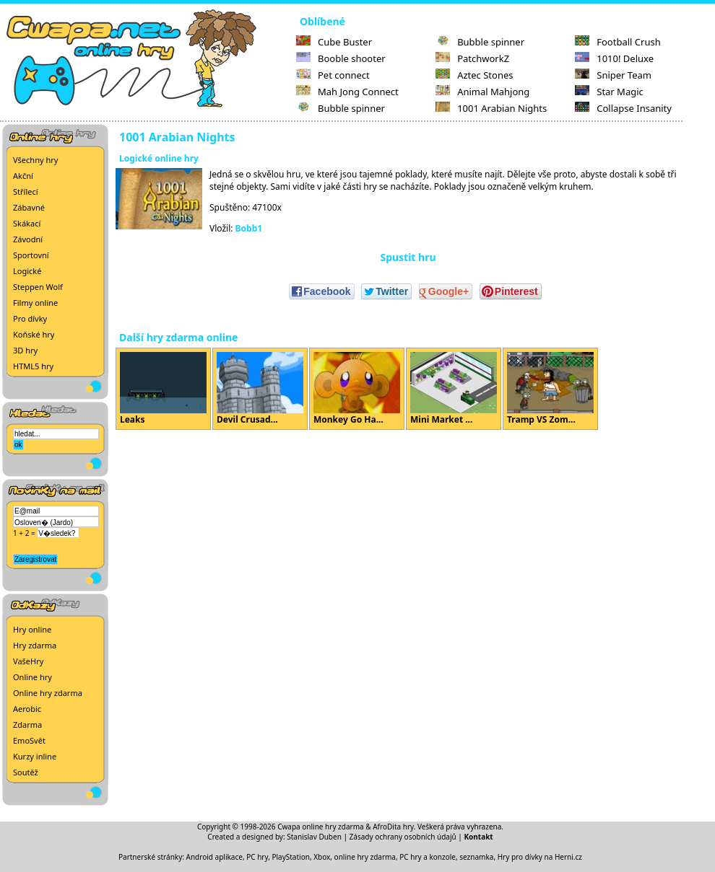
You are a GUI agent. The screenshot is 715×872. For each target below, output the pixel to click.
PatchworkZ (472, 58)
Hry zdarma (34, 645)
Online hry (32, 676)
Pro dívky (30, 318)
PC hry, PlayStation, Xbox (288, 857)
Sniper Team (613, 75)
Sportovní (31, 255)
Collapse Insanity (623, 108)
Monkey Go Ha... (356, 389)
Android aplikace (214, 857)
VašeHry (28, 661)
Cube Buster (334, 41)
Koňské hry (33, 334)
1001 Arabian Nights (491, 108)
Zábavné (29, 207)
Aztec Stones (474, 75)
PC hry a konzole (427, 857)
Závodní (28, 239)
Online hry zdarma (47, 692)
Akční (23, 175)
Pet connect (333, 75)
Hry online (32, 629)
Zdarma (27, 724)
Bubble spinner (340, 108)
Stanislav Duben (314, 837)
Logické (27, 270)
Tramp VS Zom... (550, 389)
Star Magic (609, 91)
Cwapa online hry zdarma (320, 827)
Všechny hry (35, 159)
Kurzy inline (34, 756)
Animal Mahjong (482, 91)
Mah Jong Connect (347, 91)
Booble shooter (341, 58)
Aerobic (27, 708)
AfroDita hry (393, 827)
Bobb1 (249, 228)
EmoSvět (29, 740)
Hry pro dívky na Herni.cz (540, 857)
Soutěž (25, 772)
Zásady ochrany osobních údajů (403, 837)
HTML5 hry (33, 366)
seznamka (476, 857)
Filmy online (35, 302)
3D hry (25, 350)
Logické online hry (159, 158)
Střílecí (25, 191)
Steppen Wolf (38, 286)
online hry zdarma (365, 857)
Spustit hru (408, 257)
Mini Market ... (453, 389)
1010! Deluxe (614, 58)
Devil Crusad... (260, 389)
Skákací (26, 223)
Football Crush (617, 41)
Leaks (163, 389)
